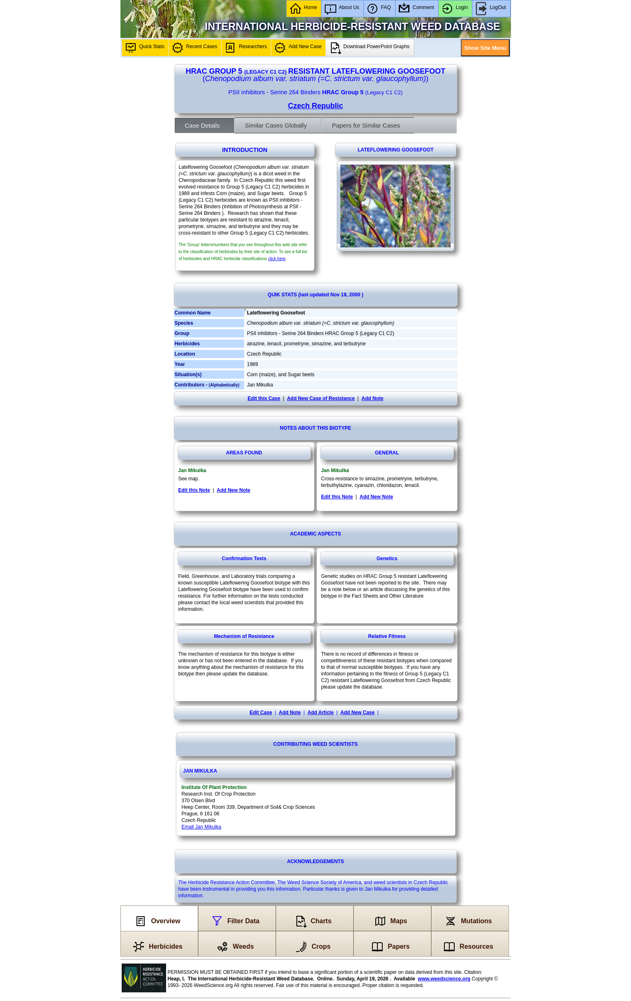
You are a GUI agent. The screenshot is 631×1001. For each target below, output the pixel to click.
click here (276, 258)
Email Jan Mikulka (202, 827)
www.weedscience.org (444, 979)
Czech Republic (315, 106)
